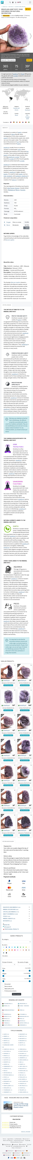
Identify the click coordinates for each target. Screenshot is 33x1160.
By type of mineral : (7, 962)
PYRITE (6, 1077)
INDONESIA (7, 1014)
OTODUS (22, 1072)
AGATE (6, 1034)
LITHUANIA (23, 1014)
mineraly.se (26, 1155)
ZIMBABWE (23, 1025)
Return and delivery (8, 1140)
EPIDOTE (7, 1055)
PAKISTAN (7, 1020)
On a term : (5, 956)
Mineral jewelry (9, 918)
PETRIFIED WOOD (9, 1075)
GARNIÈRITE (23, 1057)
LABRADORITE (8, 1066)
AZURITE (7, 1042)
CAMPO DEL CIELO (9, 1049)
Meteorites (7, 921)
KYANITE (22, 1064)
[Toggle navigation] (30, 2)
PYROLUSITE (23, 1077)
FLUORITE (7, 1057)
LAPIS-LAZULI (23, 1066)
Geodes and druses (20, 6)
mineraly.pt (16, 1155)
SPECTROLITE (23, 1085)
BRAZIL (6, 1005)
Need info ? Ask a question (8, 60)
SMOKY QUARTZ (8, 1085)
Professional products (11, 929)
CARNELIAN (22, 1049)
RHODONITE (7, 1081)
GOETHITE (7, 1059)
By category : (5, 939)
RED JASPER (23, 1079)
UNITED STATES (24, 1022)
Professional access (19, 1140)
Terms (4, 1138)
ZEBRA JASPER (23, 1092)
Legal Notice (10, 1138)
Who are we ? (26, 1138)
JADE (21, 1062)
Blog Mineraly (6, 1144)
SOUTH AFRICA (8, 1025)
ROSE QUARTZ (23, 1081)
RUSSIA (22, 1020)
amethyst (6, 680)
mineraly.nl (7, 1155)
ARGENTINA (23, 1003)
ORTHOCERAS (8, 1072)
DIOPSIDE (7, 1053)
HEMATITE (7, 1062)
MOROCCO (7, 1016)
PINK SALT (22, 1075)
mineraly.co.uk (19, 1150)
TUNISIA (6, 1022)
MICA (5, 1070)
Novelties (6, 925)
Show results (16, 994)
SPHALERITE (7, 1087)
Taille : (4, 979)
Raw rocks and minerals (11, 907)
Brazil (16, 115)
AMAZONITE (23, 1034)
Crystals (10, 6)
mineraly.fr (9, 1150)
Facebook (15, 1144)
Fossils (6, 916)
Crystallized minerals (11, 911)
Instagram (22, 1144)
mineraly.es (26, 1152)
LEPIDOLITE (7, 1068)
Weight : (4, 973)
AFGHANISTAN (8, 1003)
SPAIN (22, 1010)
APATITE (6, 1040)
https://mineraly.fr (16, 1147)
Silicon (8, 225)
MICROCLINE (23, 1070)
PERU (22, 1018)
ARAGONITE (22, 1040)
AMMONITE (7, 1038)
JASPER (6, 1064)
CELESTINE (7, 1051)
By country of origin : (23, 962)
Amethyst (27, 110)
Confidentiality (17, 1138)
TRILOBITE (22, 1090)
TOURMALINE (8, 1090)
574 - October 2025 (27, 117)
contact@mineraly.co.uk (19, 1146)
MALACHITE (22, 1068)
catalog (5, 6)
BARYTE (22, 1042)
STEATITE (22, 1087)
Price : (4, 968)
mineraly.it (16, 1152)
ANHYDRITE (22, 1038)
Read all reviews (25, 1131)
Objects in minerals (10, 914)
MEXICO (7, 1018)
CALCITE (22, 1044)
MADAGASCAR (24, 1016)
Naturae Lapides (9, 240)
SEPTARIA (7, 1083)
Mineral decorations (10, 909)
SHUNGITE (22, 1083)
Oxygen (8, 222)
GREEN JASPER (23, 1059)
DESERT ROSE (23, 1051)
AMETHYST (23, 1036)
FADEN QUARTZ (23, 1055)
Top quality (7, 927)
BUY (28, 9)
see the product (8, 685)
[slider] (3, 971)
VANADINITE (7, 1092)
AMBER (6, 1036)
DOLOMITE (22, 1053)
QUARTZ (7, 1079)
